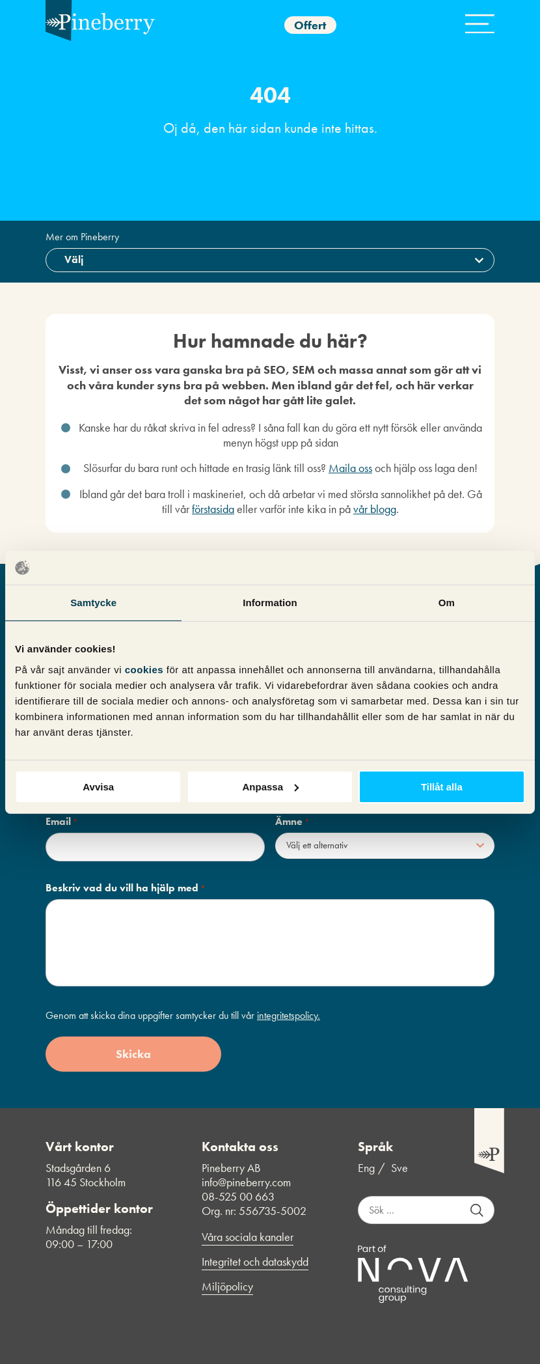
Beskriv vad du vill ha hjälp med (126, 888)
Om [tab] (447, 602)
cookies (146, 669)
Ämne (292, 822)
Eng (366, 1168)
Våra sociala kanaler (247, 1237)
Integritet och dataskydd (255, 1262)
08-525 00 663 (238, 1196)
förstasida (213, 508)
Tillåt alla (442, 786)
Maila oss (350, 467)
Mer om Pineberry (82, 237)
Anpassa (270, 786)
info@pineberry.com (246, 1182)
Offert (310, 25)
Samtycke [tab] (93, 602)
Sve (399, 1168)
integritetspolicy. (288, 1015)
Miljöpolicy (227, 1286)
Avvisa (98, 786)
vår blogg (374, 508)
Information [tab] (270, 602)
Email (62, 822)
